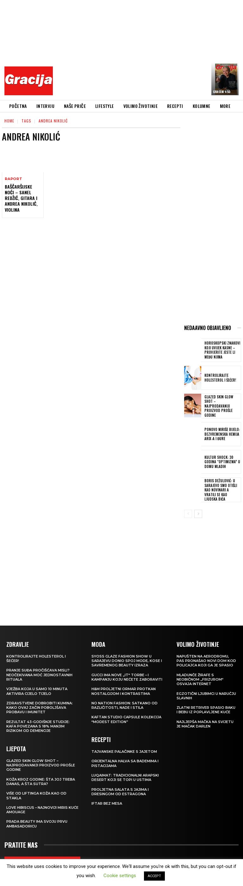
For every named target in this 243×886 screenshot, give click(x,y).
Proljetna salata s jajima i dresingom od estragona (120, 791)
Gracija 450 (221, 91)
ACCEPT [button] (154, 876)
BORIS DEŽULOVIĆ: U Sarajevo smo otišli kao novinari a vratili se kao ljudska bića (222, 489)
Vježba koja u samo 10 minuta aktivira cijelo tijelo (36, 690)
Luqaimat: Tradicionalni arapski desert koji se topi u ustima (125, 777)
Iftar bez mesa (106, 803)
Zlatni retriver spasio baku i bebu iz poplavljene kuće (206, 709)
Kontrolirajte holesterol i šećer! (219, 378)
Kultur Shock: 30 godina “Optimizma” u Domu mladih (221, 461)
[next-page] (198, 513)
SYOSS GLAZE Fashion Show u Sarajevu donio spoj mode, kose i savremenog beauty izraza (126, 660)
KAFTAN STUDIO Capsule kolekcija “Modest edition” (126, 719)
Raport (13, 179)
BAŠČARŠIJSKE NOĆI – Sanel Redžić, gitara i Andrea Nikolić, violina (21, 198)
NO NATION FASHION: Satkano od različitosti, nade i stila (124, 705)
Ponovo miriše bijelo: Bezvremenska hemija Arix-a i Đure (221, 434)
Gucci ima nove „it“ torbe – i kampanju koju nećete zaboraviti (126, 676)
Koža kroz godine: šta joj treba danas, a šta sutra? (40, 781)
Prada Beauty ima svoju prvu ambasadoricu (36, 823)
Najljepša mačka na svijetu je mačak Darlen (205, 723)
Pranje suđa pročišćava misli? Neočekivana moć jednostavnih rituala (39, 675)
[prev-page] (188, 513)
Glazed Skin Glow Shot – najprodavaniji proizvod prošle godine (217, 405)
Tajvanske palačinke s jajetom (124, 751)
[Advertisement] (150, 49)
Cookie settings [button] (119, 875)
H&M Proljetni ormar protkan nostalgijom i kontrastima (123, 690)
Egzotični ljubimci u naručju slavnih (206, 695)
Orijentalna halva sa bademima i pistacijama (125, 763)
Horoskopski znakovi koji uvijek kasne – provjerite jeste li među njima (221, 350)
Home (9, 120)
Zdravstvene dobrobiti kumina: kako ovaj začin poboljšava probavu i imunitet (39, 707)
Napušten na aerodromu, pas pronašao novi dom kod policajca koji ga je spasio (206, 660)
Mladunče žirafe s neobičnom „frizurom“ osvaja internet (200, 679)
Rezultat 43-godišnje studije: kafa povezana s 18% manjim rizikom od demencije (38, 726)
